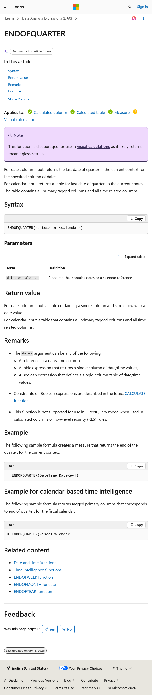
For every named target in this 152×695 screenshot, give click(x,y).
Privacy (109, 680)
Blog (67, 680)
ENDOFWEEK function (33, 577)
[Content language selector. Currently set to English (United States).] (27, 668)
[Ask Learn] (134, 18)
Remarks (14, 84)
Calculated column (50, 112)
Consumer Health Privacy (24, 687)
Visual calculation (19, 119)
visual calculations (93, 146)
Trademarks (89, 687)
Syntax (13, 70)
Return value (18, 77)
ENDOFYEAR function (33, 591)
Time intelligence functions (38, 569)
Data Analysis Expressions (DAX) (47, 18)
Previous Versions (44, 680)
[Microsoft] (76, 7)
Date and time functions (35, 562)
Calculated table (91, 112)
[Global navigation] (5, 7)
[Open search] (130, 7)
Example (14, 91)
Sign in (142, 6)
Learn (9, 18)
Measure (122, 112)
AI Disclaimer (14, 680)
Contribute (89, 680)
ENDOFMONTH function (35, 584)
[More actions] (143, 18)
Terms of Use (64, 687)
